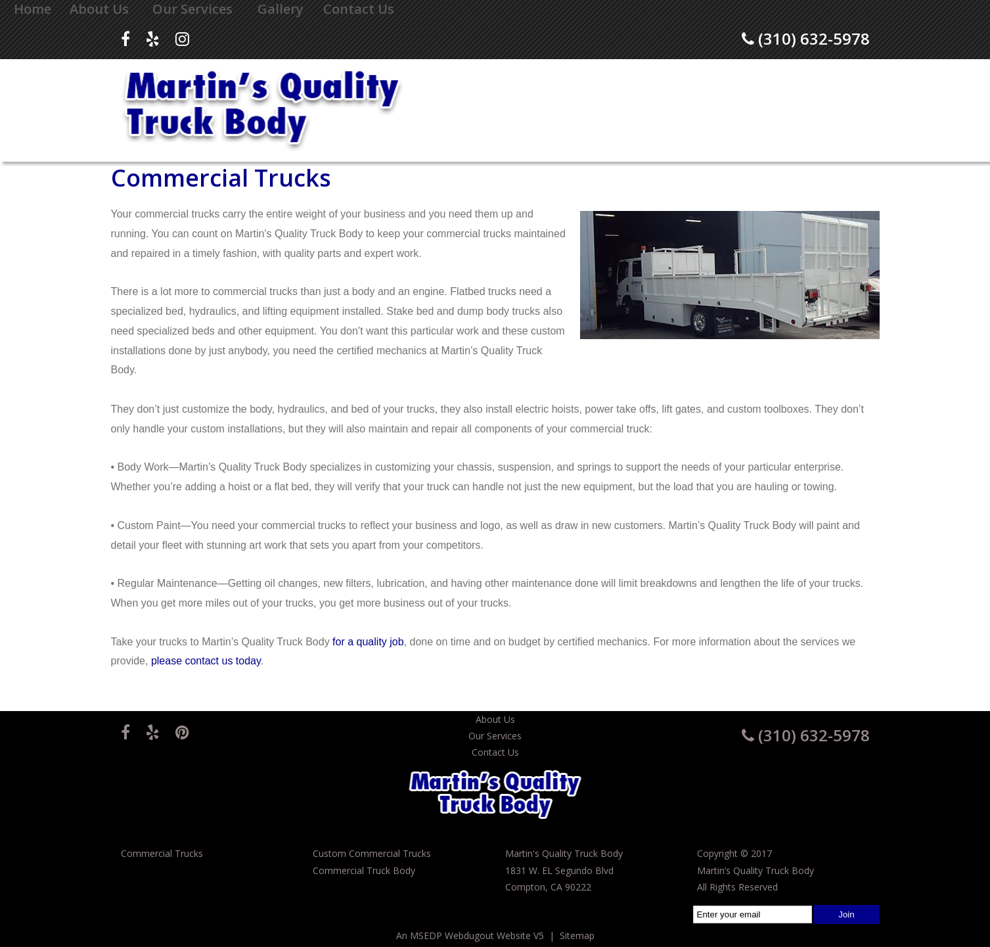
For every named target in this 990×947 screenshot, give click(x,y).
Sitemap (577, 935)
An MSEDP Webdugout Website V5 (470, 935)
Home (32, 9)
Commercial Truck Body (364, 870)
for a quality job (368, 641)
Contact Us (358, 9)
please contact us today (206, 660)
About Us (99, 9)
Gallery (281, 9)
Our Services (192, 9)
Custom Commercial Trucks (372, 853)
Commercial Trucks (162, 853)
